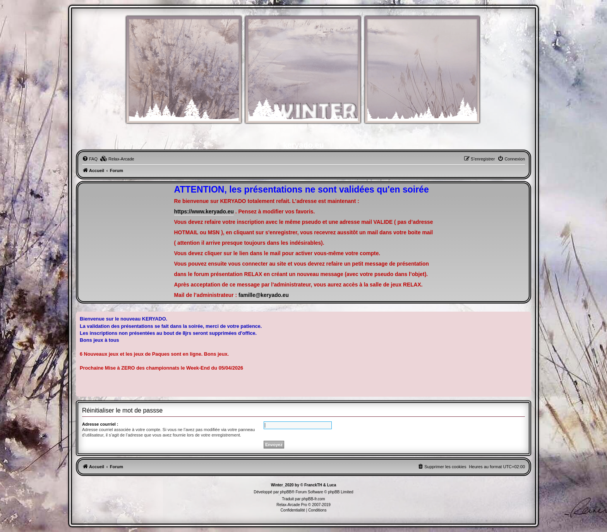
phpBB (285, 492)
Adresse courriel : (100, 424)
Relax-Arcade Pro (291, 505)
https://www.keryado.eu (204, 212)
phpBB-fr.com (313, 499)
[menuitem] (90, 159)
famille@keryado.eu (263, 295)
